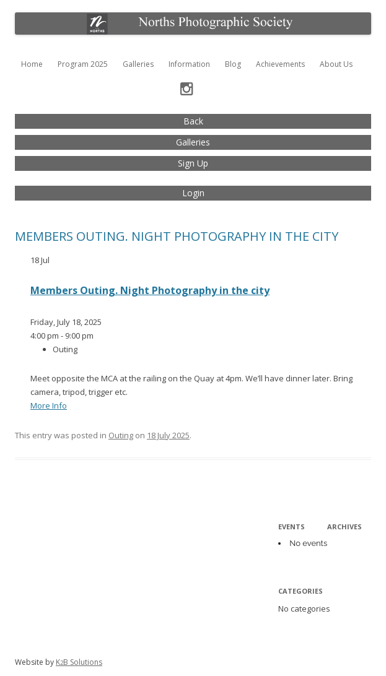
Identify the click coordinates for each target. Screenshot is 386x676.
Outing (120, 435)
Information (189, 64)
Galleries (138, 64)
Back (193, 121)
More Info (48, 405)
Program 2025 (83, 64)
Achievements (280, 64)
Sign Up (193, 163)
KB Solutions (79, 662)
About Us (336, 64)
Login (193, 193)
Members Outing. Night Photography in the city (176, 236)
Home (32, 64)
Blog (233, 64)
